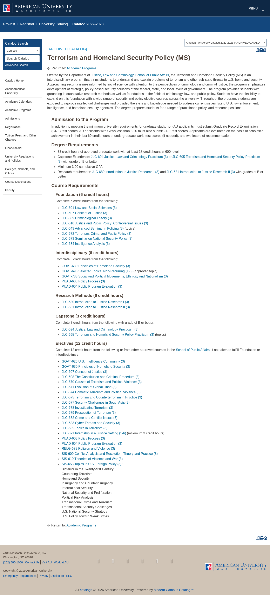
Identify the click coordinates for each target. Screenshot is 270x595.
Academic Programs (18, 110)
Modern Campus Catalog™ (174, 590)
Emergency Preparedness (19, 575)
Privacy (43, 575)
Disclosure (57, 575)
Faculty (9, 190)
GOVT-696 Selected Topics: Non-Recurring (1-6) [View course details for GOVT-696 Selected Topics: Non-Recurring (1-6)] (97, 271)
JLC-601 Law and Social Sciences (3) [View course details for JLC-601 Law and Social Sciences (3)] (89, 208)
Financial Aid (13, 148)
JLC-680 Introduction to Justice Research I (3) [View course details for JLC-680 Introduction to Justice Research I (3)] (125, 172)
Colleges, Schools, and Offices (20, 171)
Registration (13, 127)
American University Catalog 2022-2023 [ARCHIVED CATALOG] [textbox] (224, 42)
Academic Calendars (18, 101)
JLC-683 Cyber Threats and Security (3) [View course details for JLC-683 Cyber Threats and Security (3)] (91, 423)
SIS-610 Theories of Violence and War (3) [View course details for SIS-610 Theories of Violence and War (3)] (92, 459)
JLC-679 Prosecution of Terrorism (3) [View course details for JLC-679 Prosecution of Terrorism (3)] (89, 412)
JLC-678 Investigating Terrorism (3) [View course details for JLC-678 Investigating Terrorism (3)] (87, 407)
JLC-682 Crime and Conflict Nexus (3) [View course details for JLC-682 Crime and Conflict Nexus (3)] (89, 418)
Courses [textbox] (12, 50)
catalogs (86, 590)
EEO (69, 575)
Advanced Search (16, 65)
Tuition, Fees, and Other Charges (20, 137)
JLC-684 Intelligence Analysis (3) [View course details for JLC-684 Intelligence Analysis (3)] (86, 243)
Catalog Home (14, 80)
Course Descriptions (18, 181)
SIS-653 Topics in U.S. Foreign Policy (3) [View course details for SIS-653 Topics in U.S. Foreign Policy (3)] (91, 464)
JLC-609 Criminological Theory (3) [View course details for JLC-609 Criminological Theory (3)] (87, 218)
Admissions (12, 118)
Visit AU (47, 562)
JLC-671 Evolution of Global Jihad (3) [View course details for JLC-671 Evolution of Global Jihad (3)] (89, 387)
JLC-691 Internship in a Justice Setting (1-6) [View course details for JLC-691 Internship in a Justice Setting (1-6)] (94, 433)
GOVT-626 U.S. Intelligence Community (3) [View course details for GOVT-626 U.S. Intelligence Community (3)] (93, 361)
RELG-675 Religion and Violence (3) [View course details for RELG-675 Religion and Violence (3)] (88, 448)
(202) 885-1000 (13, 562)
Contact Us (32, 562)
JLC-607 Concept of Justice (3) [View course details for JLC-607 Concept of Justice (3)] (84, 213)
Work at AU (61, 562)
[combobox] (225, 42)
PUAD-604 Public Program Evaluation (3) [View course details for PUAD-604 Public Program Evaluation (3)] (92, 286)
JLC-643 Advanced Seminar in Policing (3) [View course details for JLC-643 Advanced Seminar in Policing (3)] (93, 228)
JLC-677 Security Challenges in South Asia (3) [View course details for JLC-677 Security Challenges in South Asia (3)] (95, 402)
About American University (15, 91)
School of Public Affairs (152, 75)
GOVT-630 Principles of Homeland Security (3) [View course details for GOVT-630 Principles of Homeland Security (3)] (96, 266)
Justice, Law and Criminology (112, 75)
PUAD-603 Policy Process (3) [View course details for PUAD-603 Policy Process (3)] (83, 281)
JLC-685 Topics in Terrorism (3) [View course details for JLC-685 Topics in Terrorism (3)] (84, 428)
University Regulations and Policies (19, 158)
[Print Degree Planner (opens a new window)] (257, 50)
